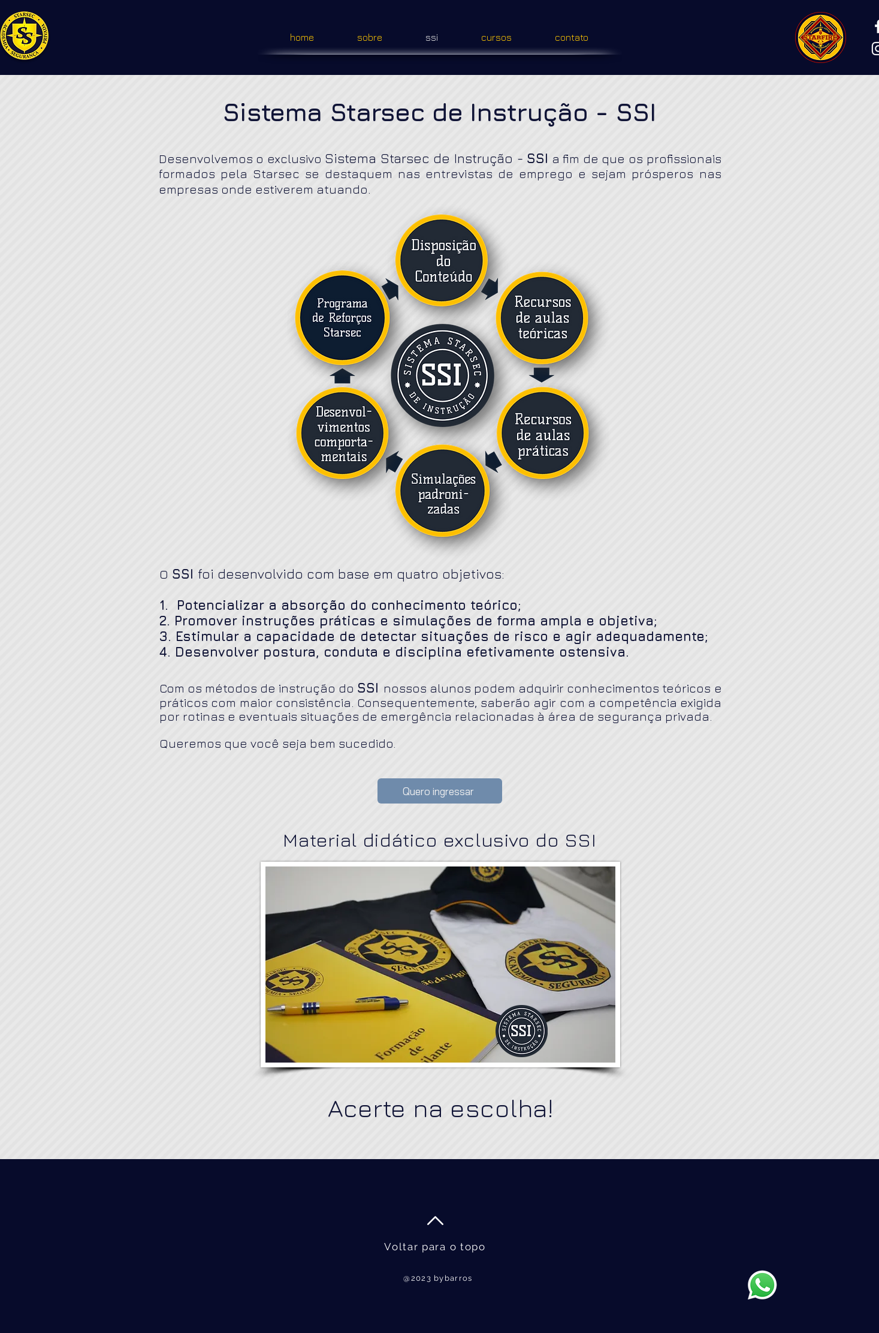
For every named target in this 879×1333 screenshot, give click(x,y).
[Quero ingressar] (439, 791)
